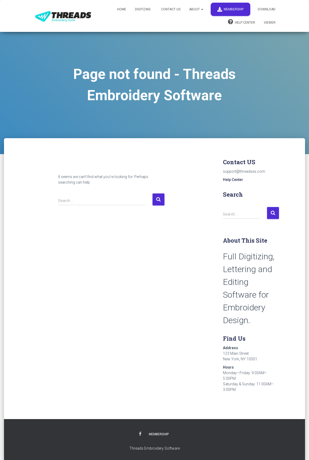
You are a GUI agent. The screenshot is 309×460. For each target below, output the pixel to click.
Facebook (140, 434)
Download (267, 9)
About (196, 9)
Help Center (241, 21)
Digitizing (143, 9)
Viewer (270, 22)
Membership (230, 9)
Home (121, 9)
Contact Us (170, 9)
